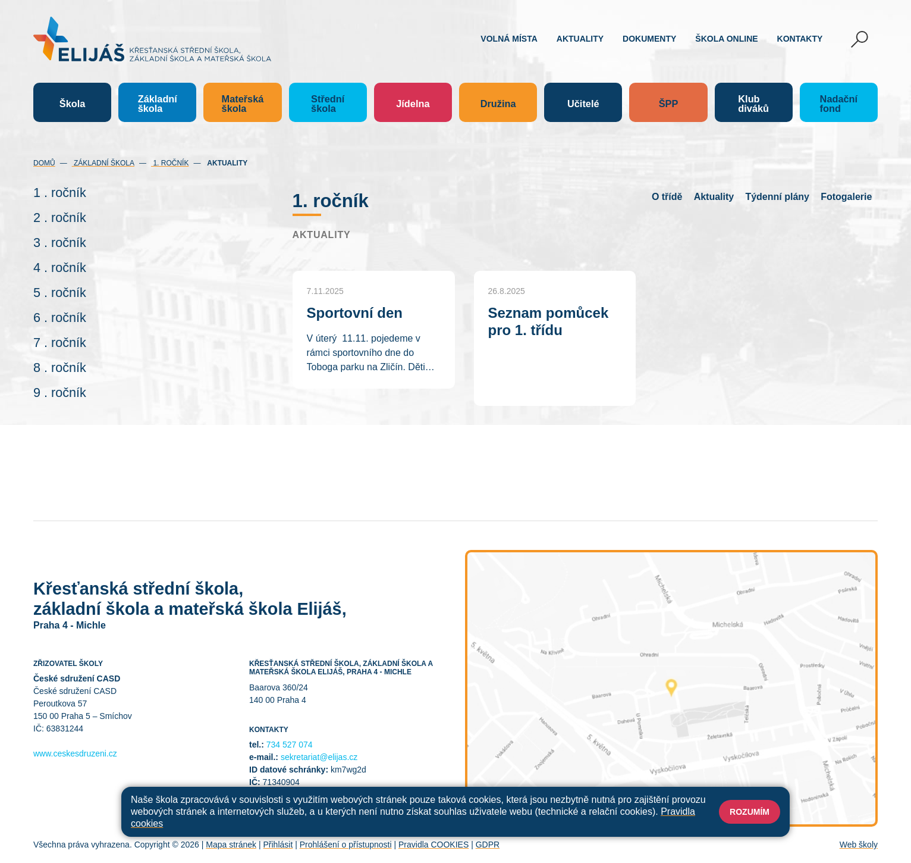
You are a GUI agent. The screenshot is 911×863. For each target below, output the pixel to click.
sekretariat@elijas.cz (319, 757)
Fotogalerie (846, 197)
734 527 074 (289, 744)
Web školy (859, 844)
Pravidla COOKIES (433, 844)
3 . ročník (59, 242)
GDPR (488, 844)
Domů (44, 163)
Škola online (726, 38)
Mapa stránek (231, 844)
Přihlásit (278, 844)
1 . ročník (59, 192)
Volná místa (508, 38)
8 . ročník (59, 367)
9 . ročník (59, 392)
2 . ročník (59, 217)
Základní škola (103, 163)
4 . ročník (59, 267)
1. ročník (170, 163)
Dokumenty (649, 38)
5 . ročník (59, 292)
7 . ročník (59, 342)
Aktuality (580, 38)
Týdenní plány (777, 197)
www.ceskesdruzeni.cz (75, 753)
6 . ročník (59, 317)
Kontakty (800, 38)
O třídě (667, 197)
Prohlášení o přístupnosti (346, 844)
